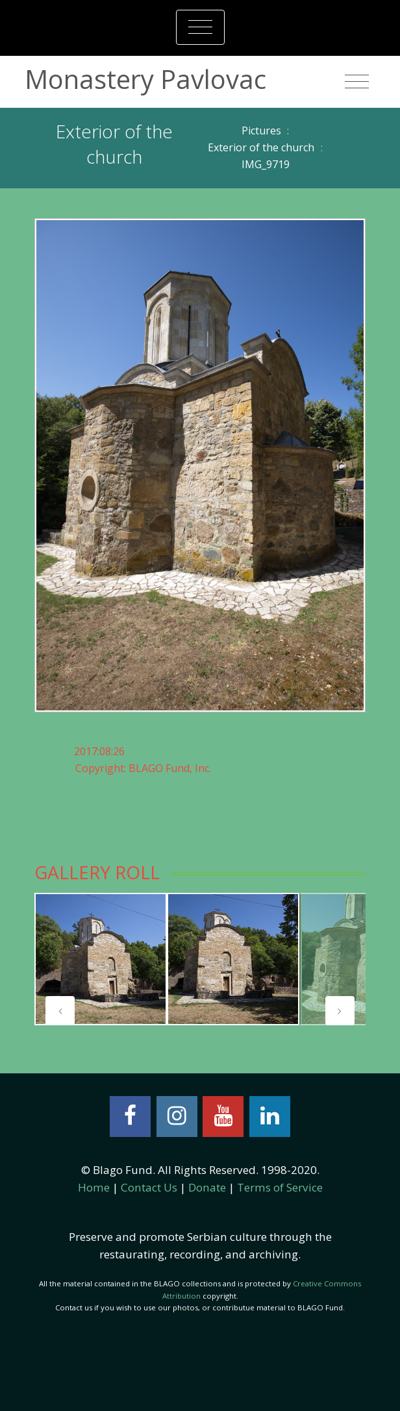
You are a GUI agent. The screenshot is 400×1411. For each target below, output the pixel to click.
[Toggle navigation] (200, 27)
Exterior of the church (261, 147)
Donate (207, 1187)
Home (94, 1187)
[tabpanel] (100, 959)
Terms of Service (280, 1187)
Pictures (261, 130)
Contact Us (149, 1187)
